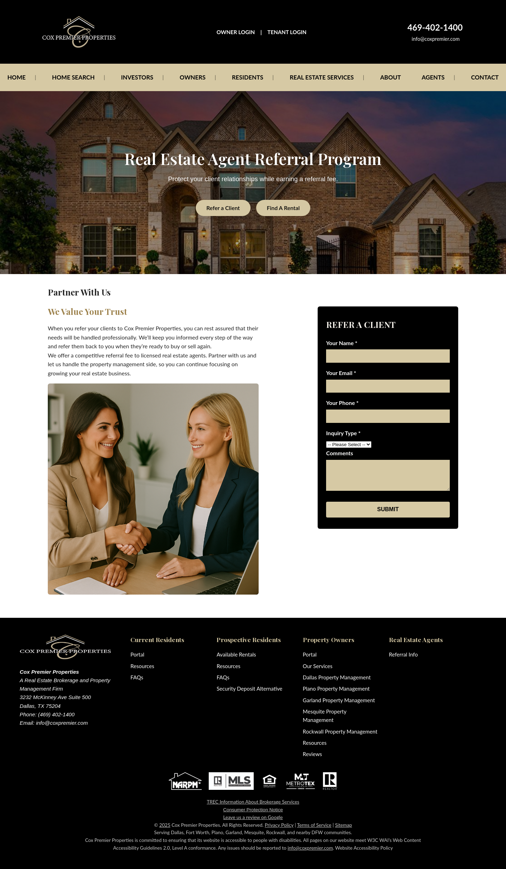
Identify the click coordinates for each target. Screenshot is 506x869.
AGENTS (433, 77)
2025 (164, 825)
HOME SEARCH (73, 77)
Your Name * (341, 343)
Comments (339, 453)
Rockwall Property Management (340, 731)
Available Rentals (236, 654)
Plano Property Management (336, 688)
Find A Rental (283, 207)
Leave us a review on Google (253, 817)
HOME (16, 77)
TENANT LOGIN (286, 32)
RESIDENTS (247, 77)
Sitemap (343, 825)
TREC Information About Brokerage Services (253, 802)
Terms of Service (314, 825)
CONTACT (485, 77)
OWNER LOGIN (235, 32)
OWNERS (193, 77)
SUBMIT (387, 509)
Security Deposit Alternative (249, 688)
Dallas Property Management (337, 677)
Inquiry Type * (343, 433)
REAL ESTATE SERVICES (321, 77)
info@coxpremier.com (436, 39)
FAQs (136, 677)
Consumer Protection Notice (253, 809)
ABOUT (390, 77)
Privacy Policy (279, 825)
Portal (137, 654)
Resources (142, 666)
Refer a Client (223, 207)
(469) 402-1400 (56, 714)
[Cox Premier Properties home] (79, 32)
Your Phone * (342, 402)
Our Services (318, 666)
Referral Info (403, 654)
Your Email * (341, 372)
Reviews (312, 754)
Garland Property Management (339, 700)
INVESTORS (137, 77)
